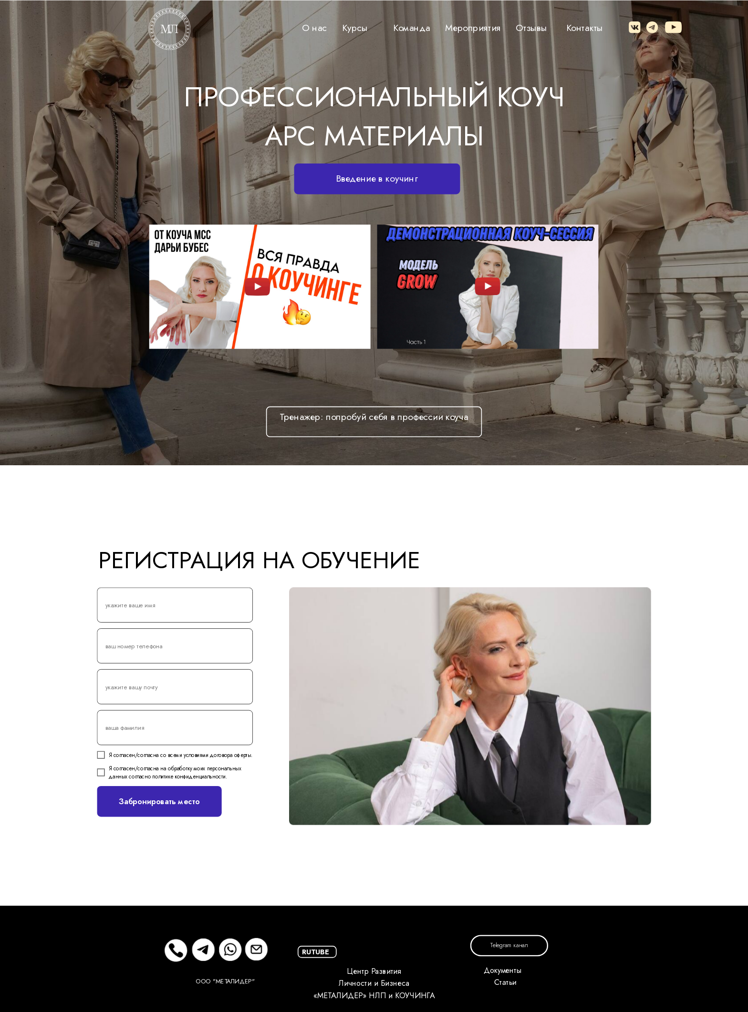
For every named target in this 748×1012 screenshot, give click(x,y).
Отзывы (531, 27)
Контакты (584, 27)
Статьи (505, 983)
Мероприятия (473, 27)
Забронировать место (159, 801)
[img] (257, 286)
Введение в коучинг (376, 178)
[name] (175, 605)
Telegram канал (509, 945)
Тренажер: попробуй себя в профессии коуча (374, 417)
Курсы (355, 27)
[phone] (175, 646)
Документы (502, 970)
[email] (175, 687)
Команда (411, 27)
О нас (314, 27)
